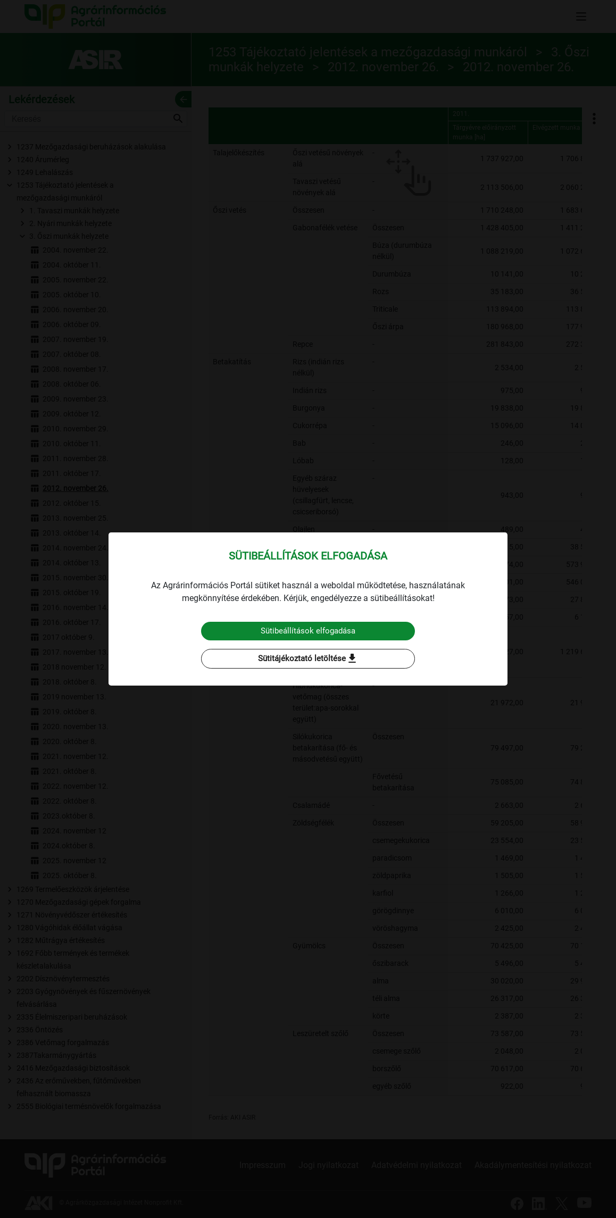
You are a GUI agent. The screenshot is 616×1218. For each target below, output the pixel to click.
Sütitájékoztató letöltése (308, 659)
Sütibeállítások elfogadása (308, 630)
